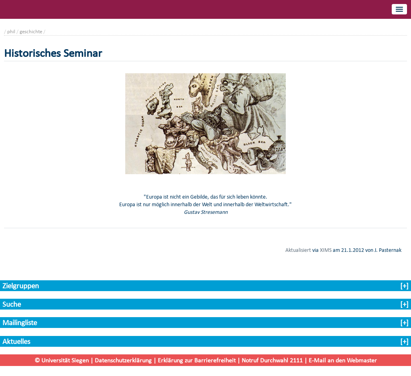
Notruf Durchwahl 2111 (272, 360)
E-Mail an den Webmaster (343, 360)
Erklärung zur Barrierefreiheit (197, 360)
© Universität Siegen (62, 360)
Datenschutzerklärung (123, 360)
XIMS (326, 249)
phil (11, 31)
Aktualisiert (298, 249)
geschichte (31, 31)
